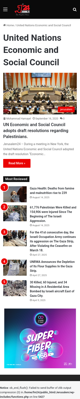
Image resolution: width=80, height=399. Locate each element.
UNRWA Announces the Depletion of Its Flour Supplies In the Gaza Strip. (52, 266)
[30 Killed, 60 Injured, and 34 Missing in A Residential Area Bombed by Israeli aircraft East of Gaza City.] (15, 288)
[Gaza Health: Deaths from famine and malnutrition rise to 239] (15, 194)
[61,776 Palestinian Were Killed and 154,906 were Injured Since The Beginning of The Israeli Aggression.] (15, 213)
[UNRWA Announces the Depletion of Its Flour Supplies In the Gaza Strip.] (15, 268)
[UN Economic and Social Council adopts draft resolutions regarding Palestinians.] (40, 93)
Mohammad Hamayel (18, 118)
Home (8, 25)
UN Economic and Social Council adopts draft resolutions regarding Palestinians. (35, 130)
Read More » (17, 163)
